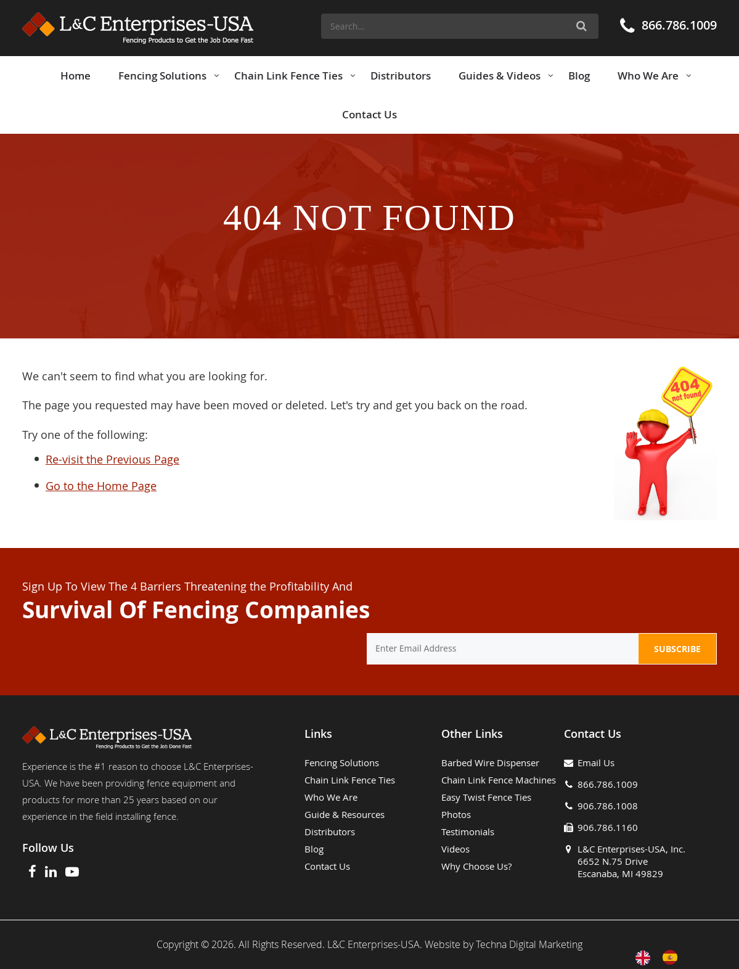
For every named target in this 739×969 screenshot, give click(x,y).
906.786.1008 (608, 805)
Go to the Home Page (101, 485)
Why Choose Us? (476, 866)
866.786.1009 (679, 25)
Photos (456, 814)
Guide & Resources (344, 814)
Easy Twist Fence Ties (486, 797)
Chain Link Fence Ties (349, 780)
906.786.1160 (608, 827)
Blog (314, 849)
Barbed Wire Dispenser (490, 762)
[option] (673, 957)
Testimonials (467, 831)
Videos (455, 849)
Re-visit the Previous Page (112, 459)
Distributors (329, 831)
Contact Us (327, 866)
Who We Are (330, 797)
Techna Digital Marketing (529, 944)
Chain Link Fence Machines (498, 780)
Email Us (596, 762)
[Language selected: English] (662, 957)
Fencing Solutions (341, 762)
